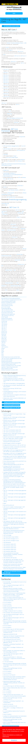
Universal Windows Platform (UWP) (8, 301)
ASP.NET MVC (20, 185)
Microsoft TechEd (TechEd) (6, 360)
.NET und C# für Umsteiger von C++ (11, 538)
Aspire (4, 503)
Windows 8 (22, 159)
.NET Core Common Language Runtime (11, 146)
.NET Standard (12, 190)
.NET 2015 (17, 210)
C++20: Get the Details (8, 661)
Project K (10, 50)
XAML (10, 255)
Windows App (20, 212)
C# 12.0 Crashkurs (7, 671)
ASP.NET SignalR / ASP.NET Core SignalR (12, 443)
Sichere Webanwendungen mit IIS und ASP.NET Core (14, 461)
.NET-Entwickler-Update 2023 (9, 546)
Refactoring (9, 113)
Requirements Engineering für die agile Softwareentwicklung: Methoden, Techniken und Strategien (13, 683)
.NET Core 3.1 (6, 81)
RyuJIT (16, 157)
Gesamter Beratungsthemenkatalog (11, 405)
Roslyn (15, 156)
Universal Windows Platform (17, 43)
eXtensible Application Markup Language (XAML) (11, 362)
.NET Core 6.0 (6, 85)
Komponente (22, 136)
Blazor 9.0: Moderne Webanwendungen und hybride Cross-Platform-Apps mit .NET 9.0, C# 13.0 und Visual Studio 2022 (14, 622)
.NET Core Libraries (7, 148)
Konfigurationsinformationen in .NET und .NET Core (14, 445)
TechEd (7, 47)
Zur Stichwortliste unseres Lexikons (11, 26)
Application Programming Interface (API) (9, 367)
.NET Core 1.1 (6, 72)
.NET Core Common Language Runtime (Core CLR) (11, 299)
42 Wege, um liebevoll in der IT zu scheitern (12, 611)
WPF (19, 177)
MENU (14, 13)
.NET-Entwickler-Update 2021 (9, 544)
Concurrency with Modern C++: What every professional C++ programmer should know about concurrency (14, 658)
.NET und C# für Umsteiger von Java (11, 540)
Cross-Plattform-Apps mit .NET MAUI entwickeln (13, 629)
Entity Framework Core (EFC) (7, 305)
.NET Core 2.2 (6, 78)
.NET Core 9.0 (6, 93)
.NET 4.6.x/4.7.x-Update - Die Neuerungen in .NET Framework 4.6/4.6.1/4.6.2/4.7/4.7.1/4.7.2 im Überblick (14, 508)
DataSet (16, 190)
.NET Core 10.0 (6, 96)
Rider (6, 205)
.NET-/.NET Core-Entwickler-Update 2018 (12, 430)
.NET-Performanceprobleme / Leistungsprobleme (14, 383)
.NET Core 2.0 (6, 75)
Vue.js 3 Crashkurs (7, 714)
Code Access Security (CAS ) (6, 304)
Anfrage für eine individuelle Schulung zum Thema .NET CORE (13, 572)
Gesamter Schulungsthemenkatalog (11, 575)
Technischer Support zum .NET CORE (11, 407)
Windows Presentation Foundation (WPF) (9, 370)
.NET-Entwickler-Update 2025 (9, 549)
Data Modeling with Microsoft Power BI (11, 639)
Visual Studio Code (5, 203)
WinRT (17, 290)
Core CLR (23, 146)
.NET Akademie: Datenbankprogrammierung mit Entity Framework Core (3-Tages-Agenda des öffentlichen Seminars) (13, 532)
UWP (25, 43)
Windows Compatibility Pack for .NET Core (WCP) (11, 365)
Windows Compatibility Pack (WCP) (8, 302)
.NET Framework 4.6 (21, 150)
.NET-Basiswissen (7, 542)
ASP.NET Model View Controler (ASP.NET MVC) (10, 357)
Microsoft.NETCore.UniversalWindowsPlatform (13, 174)
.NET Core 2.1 (6, 76)
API (8, 161)
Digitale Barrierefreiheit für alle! (10, 634)
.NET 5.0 (22, 63)
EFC (5, 187)
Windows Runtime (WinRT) (6, 318)
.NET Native (5, 154)
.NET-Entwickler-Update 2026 (9, 551)
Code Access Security (11, 230)
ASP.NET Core (6, 170)
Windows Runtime (5, 255)
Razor (24, 190)
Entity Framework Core (7, 176)
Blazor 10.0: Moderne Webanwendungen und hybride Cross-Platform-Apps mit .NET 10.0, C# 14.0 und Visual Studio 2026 (14, 599)
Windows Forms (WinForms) (7, 319)
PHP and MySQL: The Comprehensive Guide (12, 612)
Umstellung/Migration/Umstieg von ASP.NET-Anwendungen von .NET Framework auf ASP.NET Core (13, 380)
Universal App (6, 173)
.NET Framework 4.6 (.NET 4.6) (7, 315)
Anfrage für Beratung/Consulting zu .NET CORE (13, 402)
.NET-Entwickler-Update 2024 (9, 547)
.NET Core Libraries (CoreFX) (7, 309)
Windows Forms (12, 197)
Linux (4, 54)
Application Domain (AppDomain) (8, 314)
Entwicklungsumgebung (17, 199)
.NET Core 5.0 (20, 51)
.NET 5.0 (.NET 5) (4, 347)
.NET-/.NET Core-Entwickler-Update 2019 (12, 431)
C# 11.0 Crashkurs (7, 691)
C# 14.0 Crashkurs (7, 602)
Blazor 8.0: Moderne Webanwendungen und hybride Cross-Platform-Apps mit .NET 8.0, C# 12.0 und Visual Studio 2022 (14, 665)
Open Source (9, 118)
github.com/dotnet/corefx (18, 118)
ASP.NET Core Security (8, 704)
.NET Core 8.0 (6, 91)
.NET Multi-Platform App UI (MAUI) (10, 537)
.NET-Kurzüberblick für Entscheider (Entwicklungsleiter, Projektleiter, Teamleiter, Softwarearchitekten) (13, 554)
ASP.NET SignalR (10, 192)
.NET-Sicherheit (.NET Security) (10, 557)
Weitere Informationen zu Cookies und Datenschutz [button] (12, 735)
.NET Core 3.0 (6, 79)
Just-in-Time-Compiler (10, 157)
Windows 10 (9, 43)
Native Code (5, 214)
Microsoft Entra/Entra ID (8, 505)
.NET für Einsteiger (7, 535)
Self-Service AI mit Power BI (9, 675)
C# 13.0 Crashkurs (7, 625)
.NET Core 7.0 (6, 88)
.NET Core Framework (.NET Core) (8, 311)
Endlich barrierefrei (7, 606)
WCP (10, 194)
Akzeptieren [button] (14, 740)
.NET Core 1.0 (23, 55)
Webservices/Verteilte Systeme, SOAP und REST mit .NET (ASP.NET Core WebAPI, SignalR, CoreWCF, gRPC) (14, 487)
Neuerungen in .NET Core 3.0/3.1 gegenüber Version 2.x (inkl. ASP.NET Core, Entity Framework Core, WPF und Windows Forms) (14, 458)
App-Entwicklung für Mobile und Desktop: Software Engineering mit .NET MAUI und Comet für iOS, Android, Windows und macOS (14, 678)
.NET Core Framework (9, 130)
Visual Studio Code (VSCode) (7, 312)
